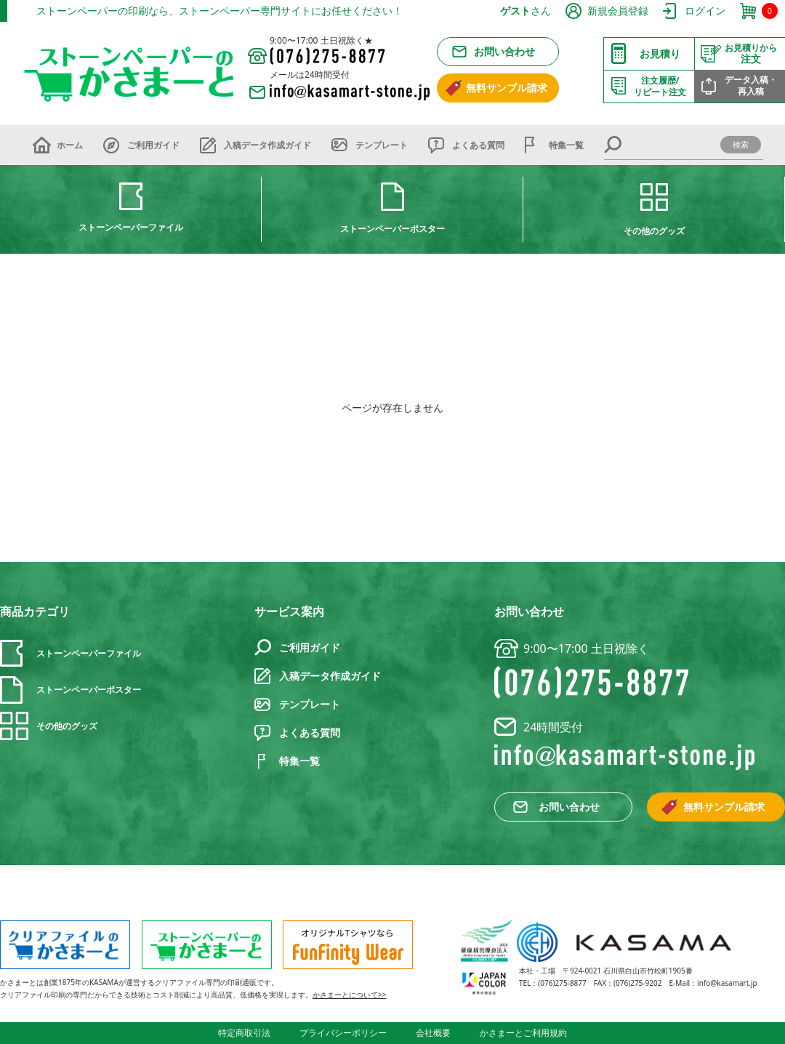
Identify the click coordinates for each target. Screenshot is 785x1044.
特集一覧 (566, 145)
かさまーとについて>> (349, 994)
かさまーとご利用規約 (523, 1033)
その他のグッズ (654, 231)
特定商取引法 (244, 1033)
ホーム (70, 145)
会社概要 (433, 1033)
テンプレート (381, 145)
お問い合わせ (504, 51)
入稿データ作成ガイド (267, 145)
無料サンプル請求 (506, 88)
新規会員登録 (617, 10)
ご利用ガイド (153, 145)
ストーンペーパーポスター (392, 228)
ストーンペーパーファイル (130, 227)
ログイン (705, 10)
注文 (751, 53)
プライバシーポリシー (343, 1033)
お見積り (660, 53)
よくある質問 (478, 145)
